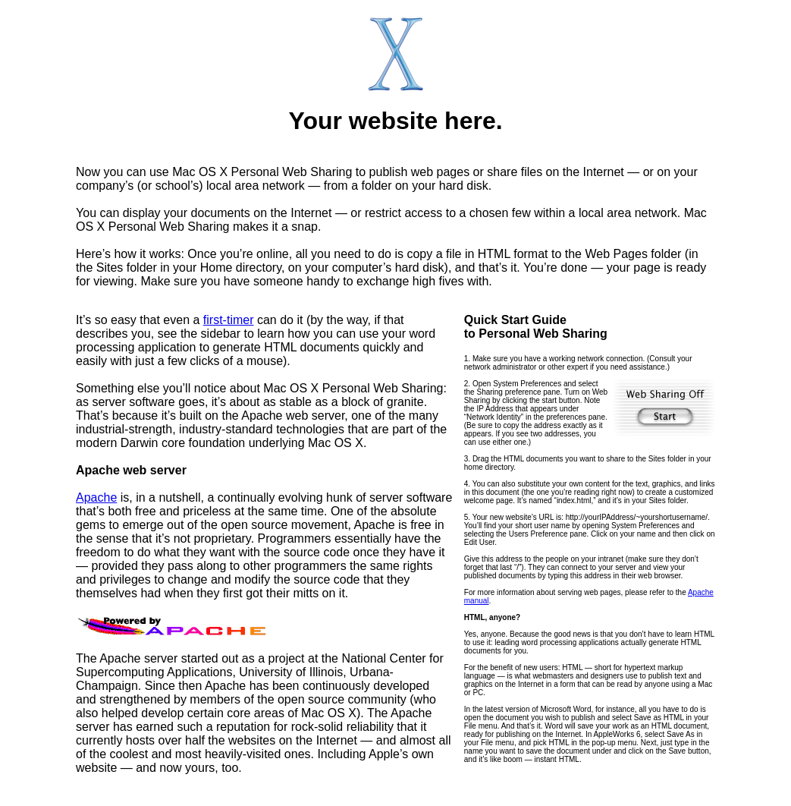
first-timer (228, 319)
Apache (96, 497)
